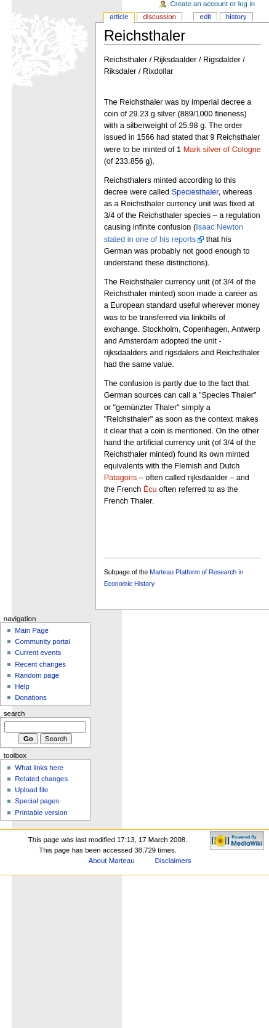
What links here (39, 767)
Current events (38, 652)
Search (14, 713)
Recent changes (40, 664)
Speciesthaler (195, 192)
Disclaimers (173, 860)
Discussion (159, 16)
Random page (37, 675)
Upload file (31, 789)
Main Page (32, 630)
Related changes (41, 778)
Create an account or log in (213, 3)
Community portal (42, 641)
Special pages (37, 801)
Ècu (150, 489)
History (236, 16)
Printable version (41, 812)
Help (22, 686)
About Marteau (112, 860)
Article (119, 16)
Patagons (120, 477)
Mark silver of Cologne (222, 149)
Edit (205, 16)
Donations (31, 697)
